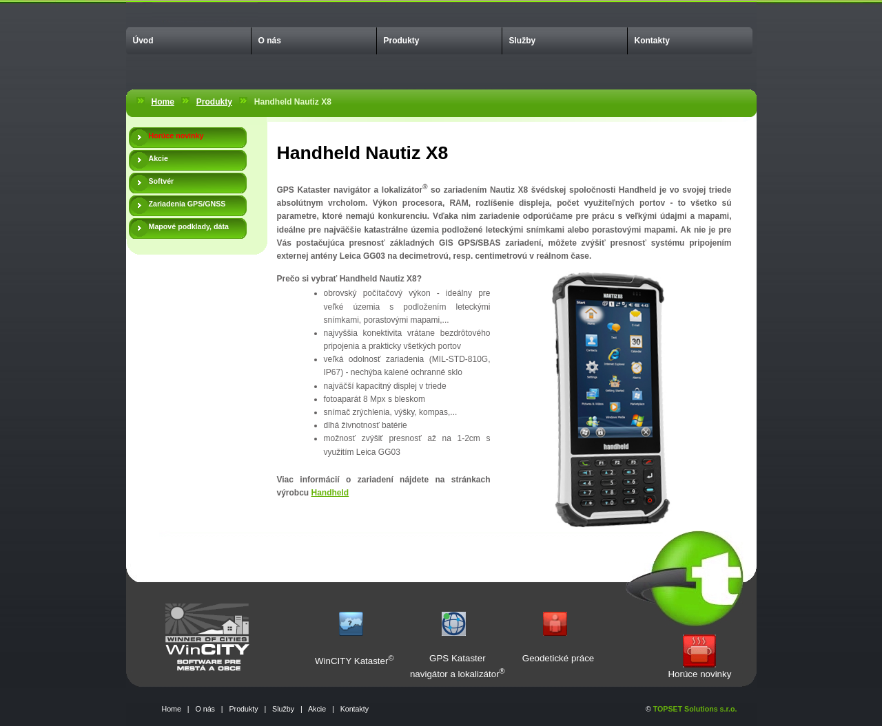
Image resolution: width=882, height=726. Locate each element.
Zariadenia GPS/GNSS (187, 204)
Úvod (143, 40)
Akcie (158, 158)
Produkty (402, 40)
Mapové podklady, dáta (189, 226)
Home (163, 102)
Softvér (161, 181)
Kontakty (652, 40)
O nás (269, 40)
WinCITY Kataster (351, 661)
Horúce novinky (699, 674)
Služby (522, 40)
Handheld (330, 493)
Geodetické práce (558, 658)
